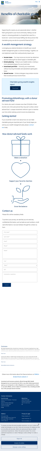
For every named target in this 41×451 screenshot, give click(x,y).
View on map (4, 420)
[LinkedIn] (3, 407)
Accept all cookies (19, 443)
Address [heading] (3, 413)
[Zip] (19, 270)
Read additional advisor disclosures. (7, 365)
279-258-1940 (27, 403)
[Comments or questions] (19, 277)
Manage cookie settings (19, 447)
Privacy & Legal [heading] (26, 413)
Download (15, 88)
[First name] (19, 232)
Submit (7, 285)
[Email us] (1, 407)
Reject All (19, 438)
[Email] (19, 241)
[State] (19, 265)
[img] (20, 14)
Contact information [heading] (6, 396)
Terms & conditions (26, 421)
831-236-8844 (6, 405)
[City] (19, 261)
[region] (20, 437)
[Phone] (19, 246)
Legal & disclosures (26, 418)
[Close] (38, 424)
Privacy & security (25, 416)
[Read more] (3, 353)
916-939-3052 (8, 404)
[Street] (19, 254)
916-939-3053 (28, 401)
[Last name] (19, 237)
